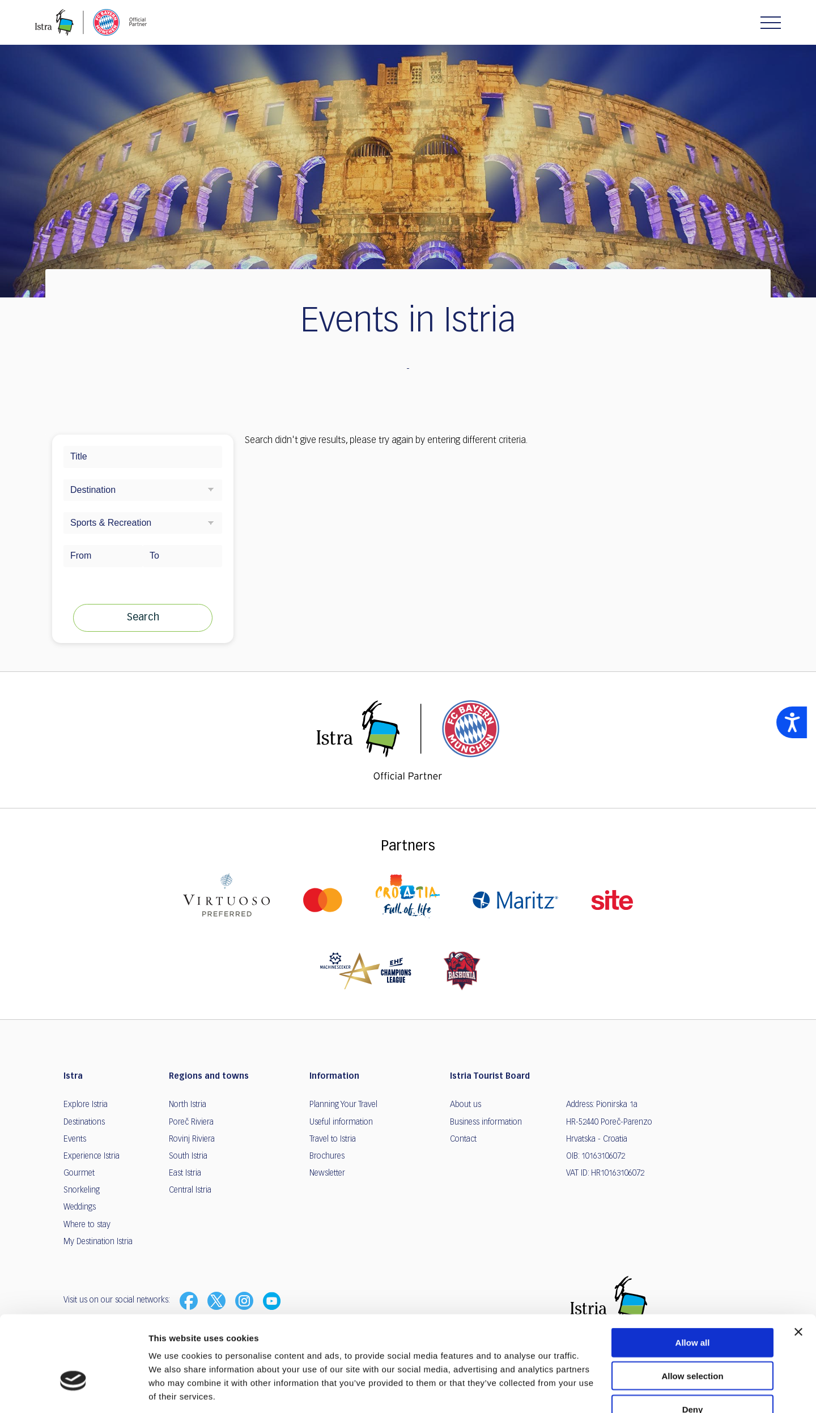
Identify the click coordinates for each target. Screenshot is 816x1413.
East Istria (185, 1173)
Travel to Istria (332, 1139)
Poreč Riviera (191, 1122)
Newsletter (327, 1173)
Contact (463, 1139)
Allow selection (692, 1307)
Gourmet (79, 1173)
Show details (594, 1390)
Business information (486, 1122)
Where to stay (86, 1225)
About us (465, 1105)
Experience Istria (91, 1156)
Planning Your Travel (343, 1105)
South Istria (188, 1156)
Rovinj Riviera (192, 1139)
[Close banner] (798, 1263)
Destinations (84, 1122)
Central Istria (190, 1190)
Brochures (327, 1156)
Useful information (341, 1122)
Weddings (79, 1207)
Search (143, 617)
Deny (692, 1341)
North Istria (187, 1105)
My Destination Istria (98, 1242)
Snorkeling (81, 1190)
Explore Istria (85, 1105)
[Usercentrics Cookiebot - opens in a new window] (73, 1390)
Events (74, 1139)
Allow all (692, 1274)
